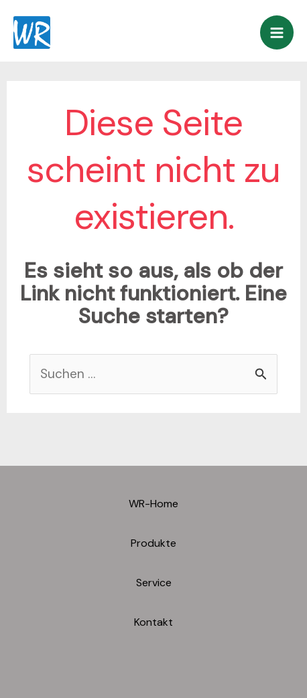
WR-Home (153, 504)
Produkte (153, 543)
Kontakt (153, 622)
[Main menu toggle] (277, 32)
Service (154, 583)
